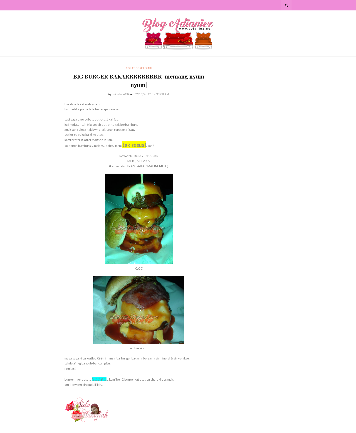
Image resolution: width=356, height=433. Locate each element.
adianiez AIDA (121, 94)
